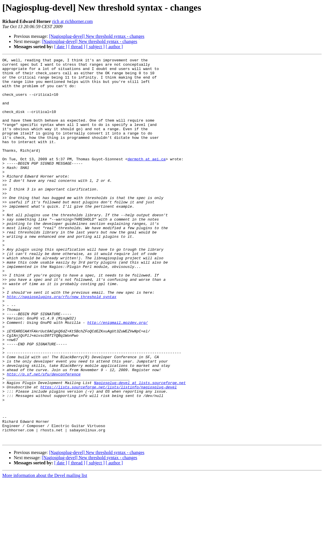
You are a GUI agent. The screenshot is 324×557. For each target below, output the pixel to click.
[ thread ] (76, 46)
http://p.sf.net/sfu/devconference (44, 437)
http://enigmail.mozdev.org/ (117, 375)
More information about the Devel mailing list (44, 552)
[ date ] (60, 46)
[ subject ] (95, 46)
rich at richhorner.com (72, 21)
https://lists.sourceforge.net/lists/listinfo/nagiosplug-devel (108, 453)
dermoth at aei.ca (147, 179)
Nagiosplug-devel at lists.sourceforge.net (140, 448)
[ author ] (114, 46)
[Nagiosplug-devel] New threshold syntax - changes (97, 36)
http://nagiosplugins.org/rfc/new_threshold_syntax (61, 344)
